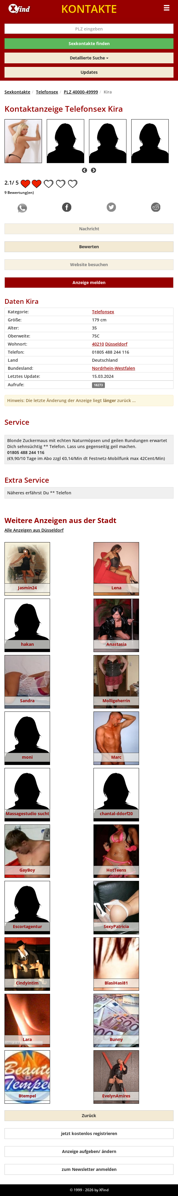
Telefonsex (47, 92)
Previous (85, 171)
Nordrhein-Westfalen (113, 368)
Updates (89, 72)
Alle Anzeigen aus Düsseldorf (34, 530)
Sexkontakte (17, 92)
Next (93, 171)
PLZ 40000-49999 (81, 92)
